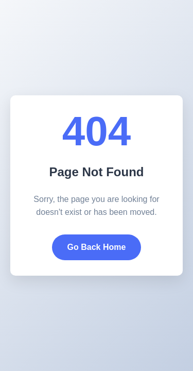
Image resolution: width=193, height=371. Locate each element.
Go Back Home (96, 247)
